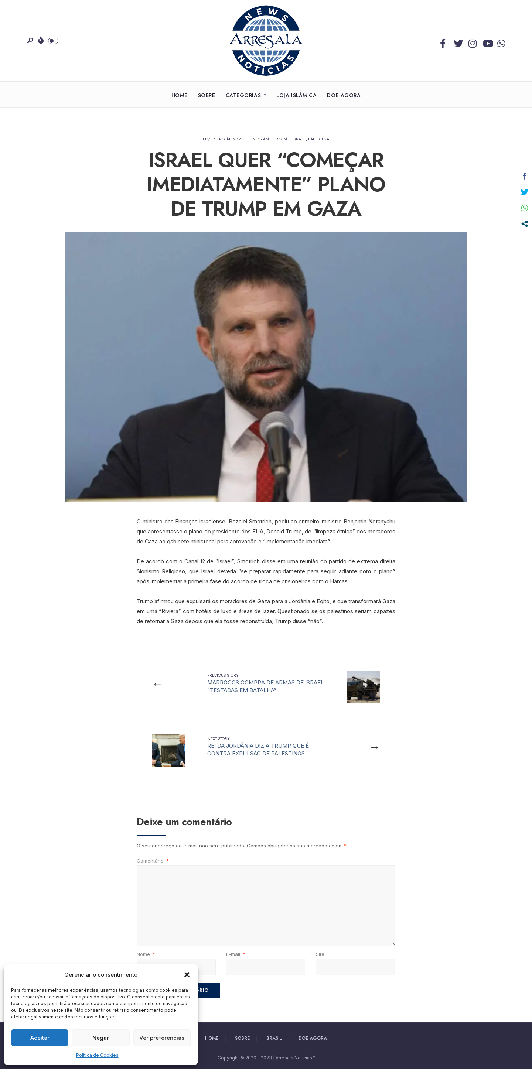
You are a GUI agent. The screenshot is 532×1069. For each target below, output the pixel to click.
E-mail (235, 954)
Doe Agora (344, 95)
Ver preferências (161, 1037)
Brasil (274, 1038)
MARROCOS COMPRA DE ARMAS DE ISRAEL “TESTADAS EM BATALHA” (265, 683)
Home (179, 95)
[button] (187, 975)
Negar (100, 1037)
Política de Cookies (97, 1055)
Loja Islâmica (296, 95)
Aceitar (40, 1037)
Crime (283, 139)
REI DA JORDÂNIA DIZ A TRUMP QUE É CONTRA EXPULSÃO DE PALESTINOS (258, 746)
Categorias (243, 95)
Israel (299, 139)
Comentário (153, 861)
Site (320, 954)
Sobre (206, 95)
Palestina (318, 139)
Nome (146, 954)
